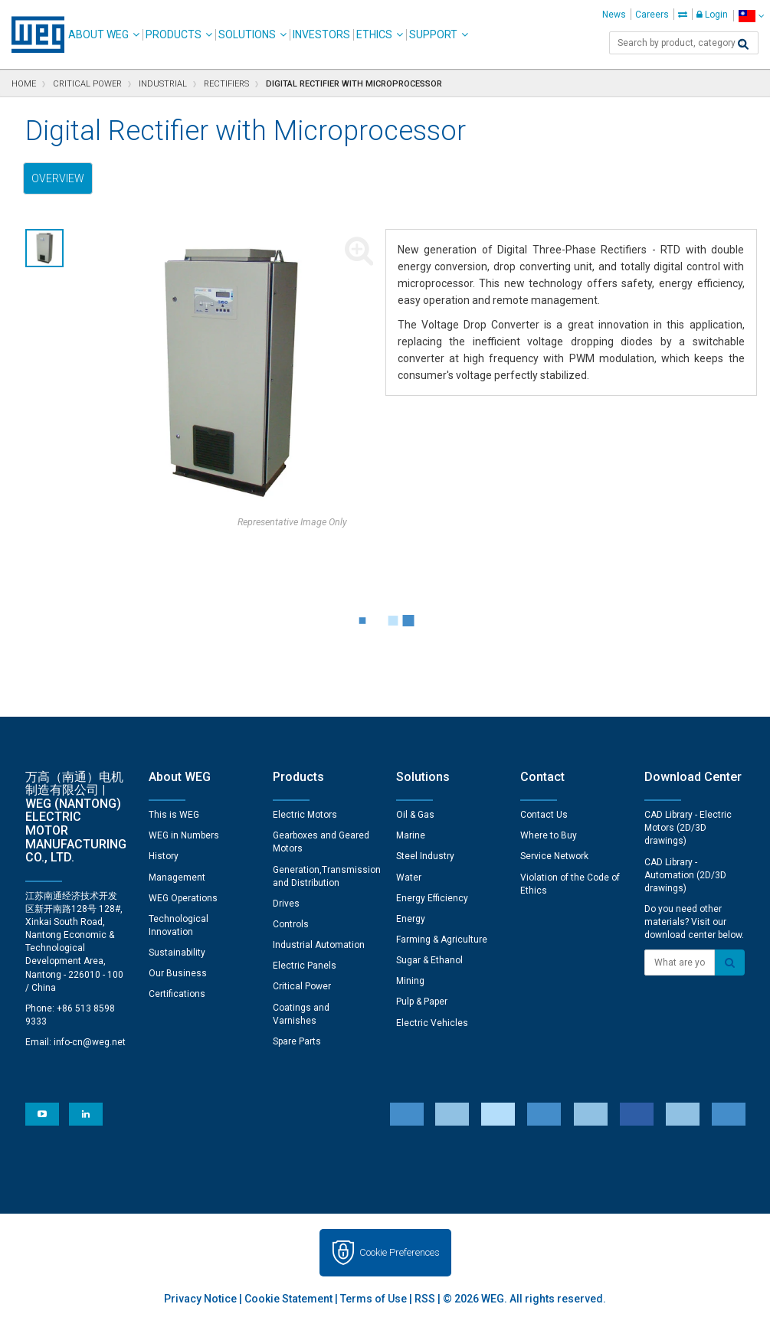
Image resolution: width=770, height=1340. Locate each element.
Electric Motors (305, 814)
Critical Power (302, 986)
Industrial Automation (319, 945)
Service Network (554, 856)
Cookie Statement (288, 1299)
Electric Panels (304, 965)
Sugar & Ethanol (429, 960)
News (614, 14)
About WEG (98, 34)
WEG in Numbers (184, 835)
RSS (424, 1299)
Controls (291, 924)
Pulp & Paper (421, 1001)
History (164, 856)
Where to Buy (548, 835)
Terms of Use (373, 1299)
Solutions (247, 34)
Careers (652, 14)
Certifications (177, 994)
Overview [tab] (57, 178)
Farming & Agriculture (441, 939)
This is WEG (174, 814)
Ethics (374, 34)
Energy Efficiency (432, 898)
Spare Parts (297, 1041)
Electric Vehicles (432, 1023)
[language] (751, 15)
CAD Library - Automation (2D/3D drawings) (685, 875)
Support (433, 34)
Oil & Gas (415, 814)
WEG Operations (183, 898)
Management (177, 877)
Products (174, 34)
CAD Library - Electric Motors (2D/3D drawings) (688, 827)
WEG (32, 34)
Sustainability (177, 952)
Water (408, 877)
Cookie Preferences (399, 1252)
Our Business (178, 973)
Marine (410, 835)
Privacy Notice (200, 1299)
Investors (321, 34)
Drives (286, 903)
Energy (410, 918)
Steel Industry (425, 856)
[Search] (743, 44)
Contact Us (544, 814)
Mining (410, 981)
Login (712, 14)
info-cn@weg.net (90, 1042)
